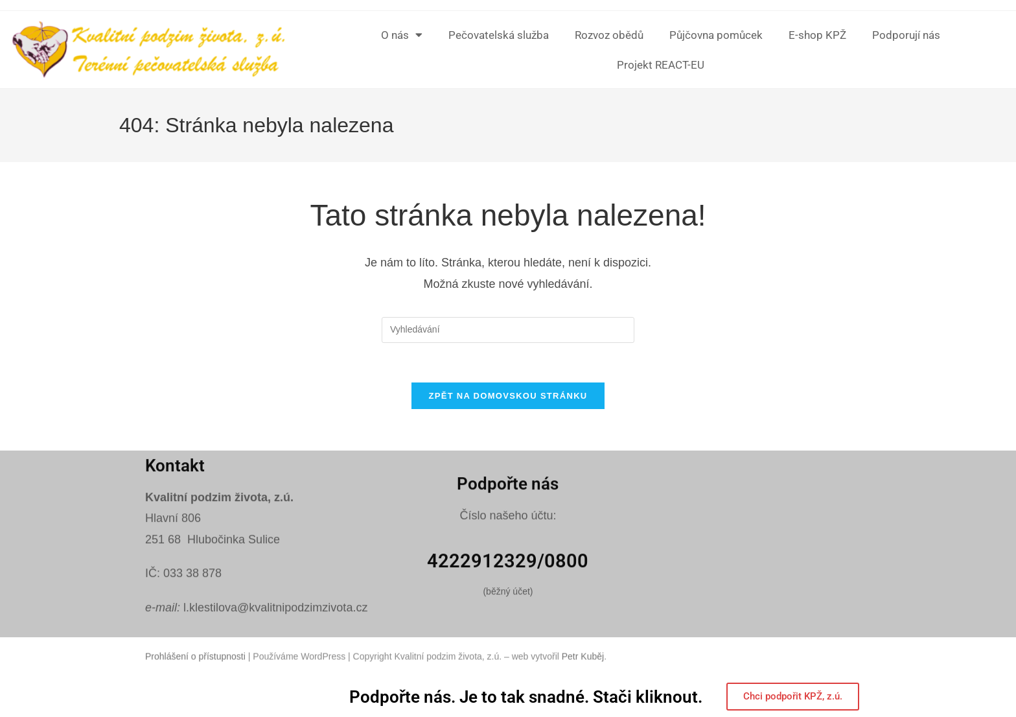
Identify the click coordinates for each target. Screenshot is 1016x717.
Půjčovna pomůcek (716, 35)
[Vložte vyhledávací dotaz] (508, 330)
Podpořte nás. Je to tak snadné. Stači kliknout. (525, 697)
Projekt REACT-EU (660, 64)
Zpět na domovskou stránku (507, 396)
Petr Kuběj (583, 668)
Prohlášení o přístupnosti (195, 668)
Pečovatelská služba (498, 35)
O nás (401, 35)
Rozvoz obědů (609, 35)
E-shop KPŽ (817, 35)
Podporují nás (906, 35)
